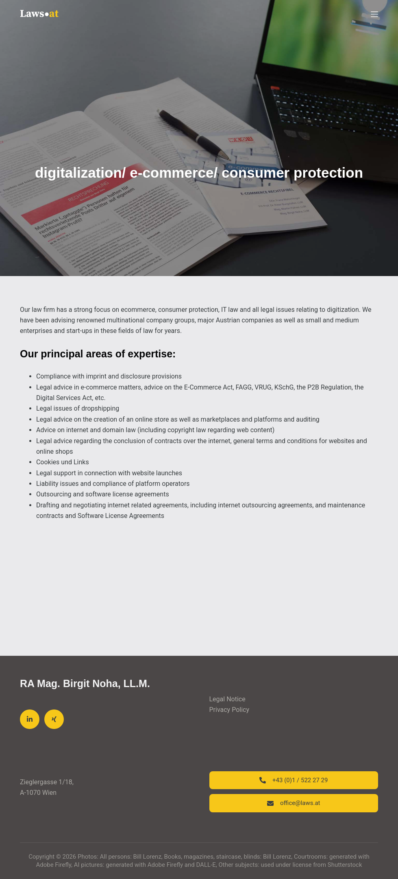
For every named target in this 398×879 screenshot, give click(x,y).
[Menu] (374, 14)
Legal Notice (227, 699)
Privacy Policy (229, 710)
